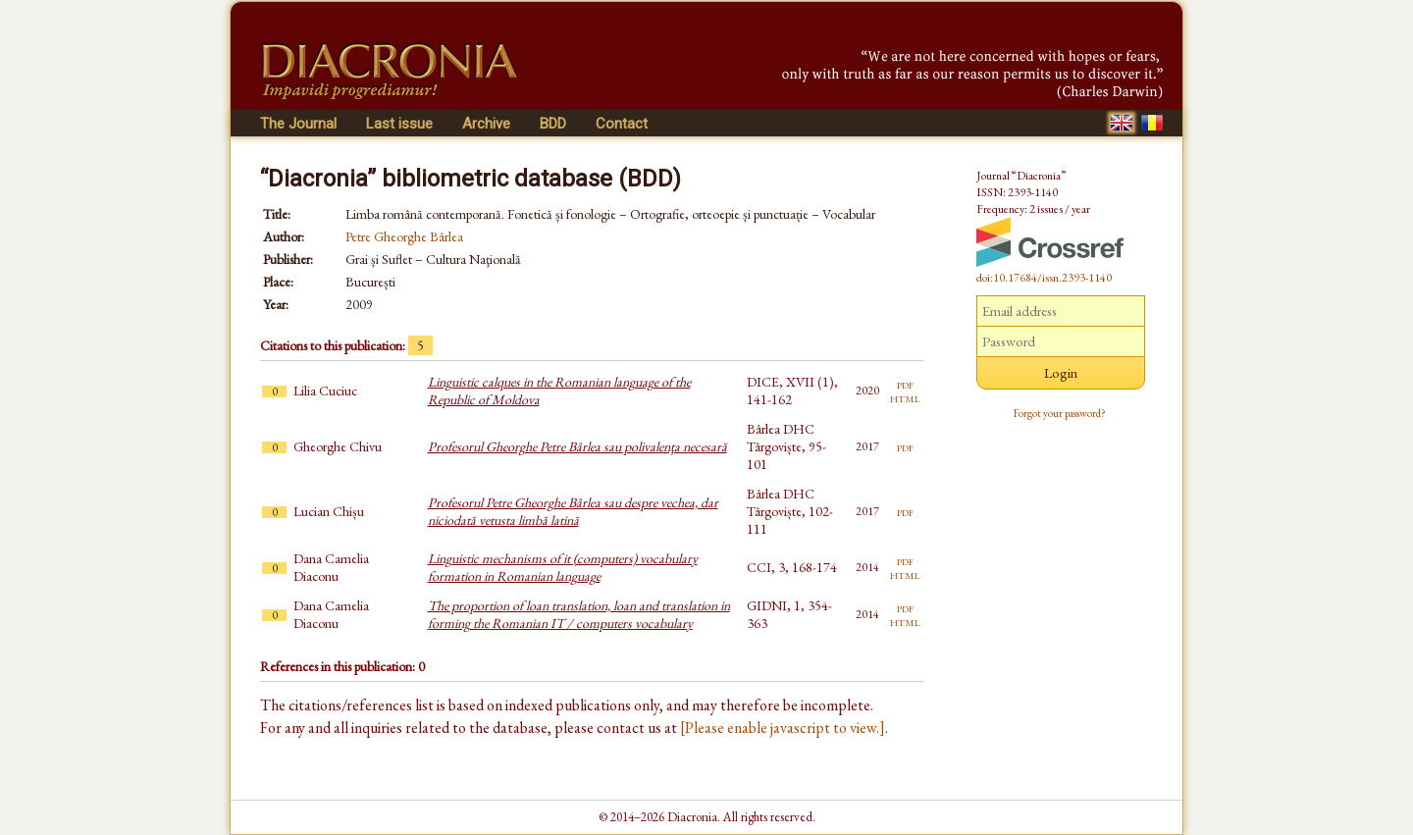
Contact (622, 123)
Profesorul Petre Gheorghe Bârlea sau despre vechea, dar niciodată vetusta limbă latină (573, 511)
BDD (553, 123)
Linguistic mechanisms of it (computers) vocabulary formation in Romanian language (563, 567)
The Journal (298, 123)
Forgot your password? (1060, 413)
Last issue (399, 123)
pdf (905, 383)
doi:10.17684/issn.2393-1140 (1044, 278)
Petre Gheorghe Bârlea (404, 236)
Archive (486, 123)
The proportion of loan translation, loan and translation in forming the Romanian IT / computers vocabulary (579, 614)
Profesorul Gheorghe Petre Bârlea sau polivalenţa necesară (577, 446)
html (905, 397)
